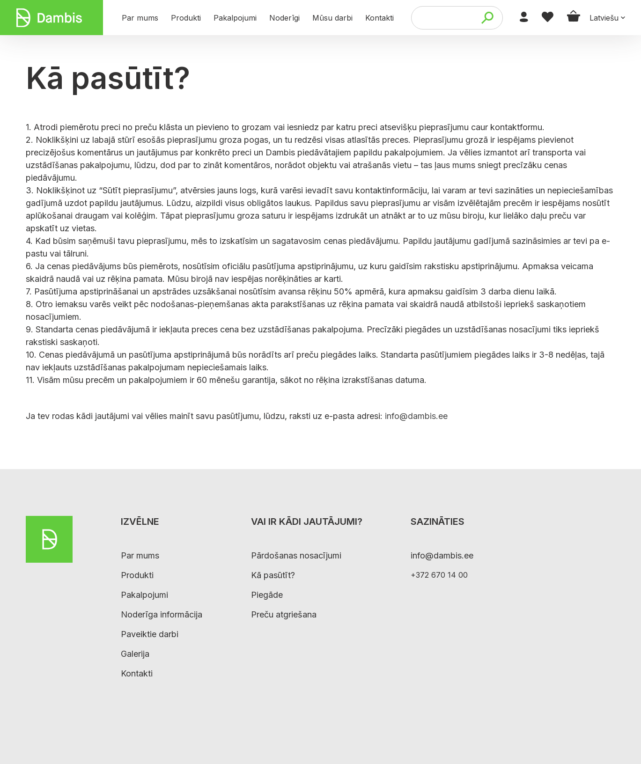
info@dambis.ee (416, 416)
